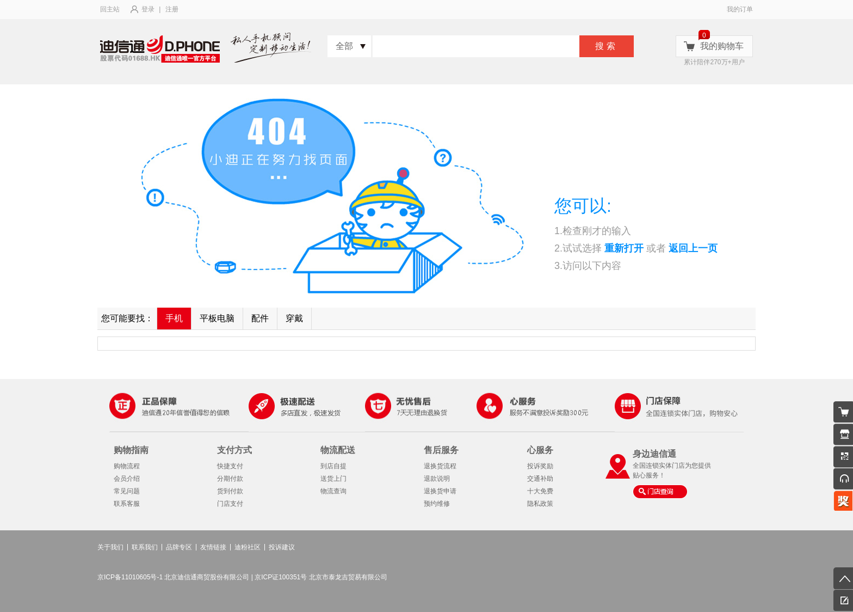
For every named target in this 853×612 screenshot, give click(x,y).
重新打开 (624, 248)
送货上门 (333, 478)
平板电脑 (217, 318)
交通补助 (540, 478)
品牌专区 (179, 547)
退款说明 (437, 478)
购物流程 (127, 466)
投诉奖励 (540, 466)
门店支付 (230, 503)
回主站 (110, 9)
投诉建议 (282, 547)
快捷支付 (230, 466)
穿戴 (294, 318)
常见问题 (127, 491)
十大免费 (540, 491)
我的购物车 (722, 46)
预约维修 (437, 503)
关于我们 (110, 547)
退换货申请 (440, 491)
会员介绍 (127, 478)
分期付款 (230, 478)
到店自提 (333, 466)
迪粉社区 (247, 547)
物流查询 (333, 491)
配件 (260, 318)
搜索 (606, 46)
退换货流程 (440, 466)
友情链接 (213, 547)
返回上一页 (693, 248)
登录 (147, 9)
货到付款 (230, 491)
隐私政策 (540, 503)
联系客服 (127, 503)
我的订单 (740, 9)
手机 (174, 318)
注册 (171, 9)
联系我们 (145, 547)
